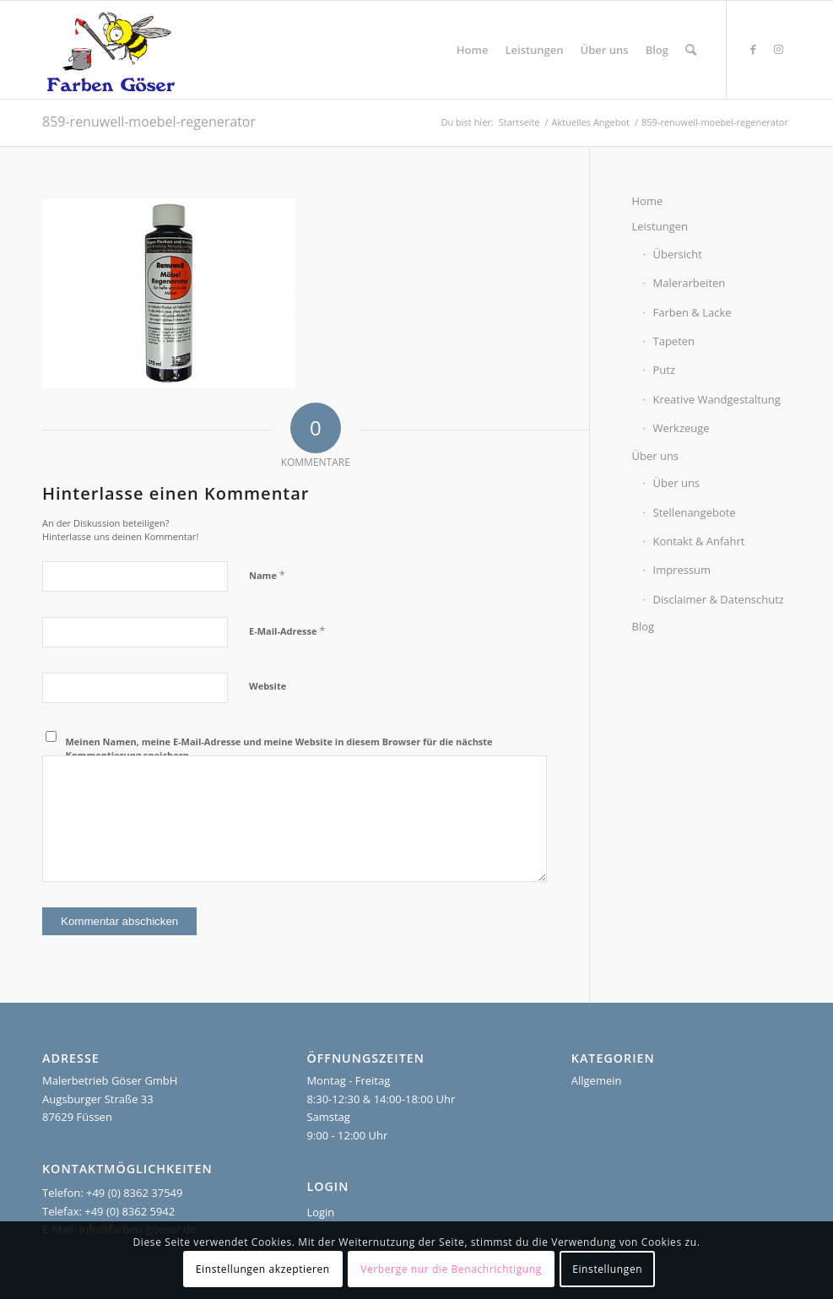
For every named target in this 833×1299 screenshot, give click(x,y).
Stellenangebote (694, 512)
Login (320, 1212)
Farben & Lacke (692, 312)
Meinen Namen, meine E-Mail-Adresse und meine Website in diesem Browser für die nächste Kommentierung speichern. (279, 748)
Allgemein (596, 1080)
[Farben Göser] (111, 50)
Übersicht (677, 254)
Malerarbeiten (689, 282)
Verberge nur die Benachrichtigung (451, 1269)
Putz (664, 369)
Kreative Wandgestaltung (717, 399)
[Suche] (691, 50)
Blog (643, 626)
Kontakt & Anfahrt (699, 541)
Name (267, 574)
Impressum (682, 569)
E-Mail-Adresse (287, 630)
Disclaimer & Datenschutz (718, 599)
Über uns (655, 455)
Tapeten (674, 341)
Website (267, 685)
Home (647, 200)
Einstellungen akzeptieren (263, 1269)
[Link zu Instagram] (778, 49)
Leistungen (660, 226)
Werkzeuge (681, 428)
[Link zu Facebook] (752, 49)
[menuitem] (472, 50)
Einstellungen (607, 1269)
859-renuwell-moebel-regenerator (149, 121)
